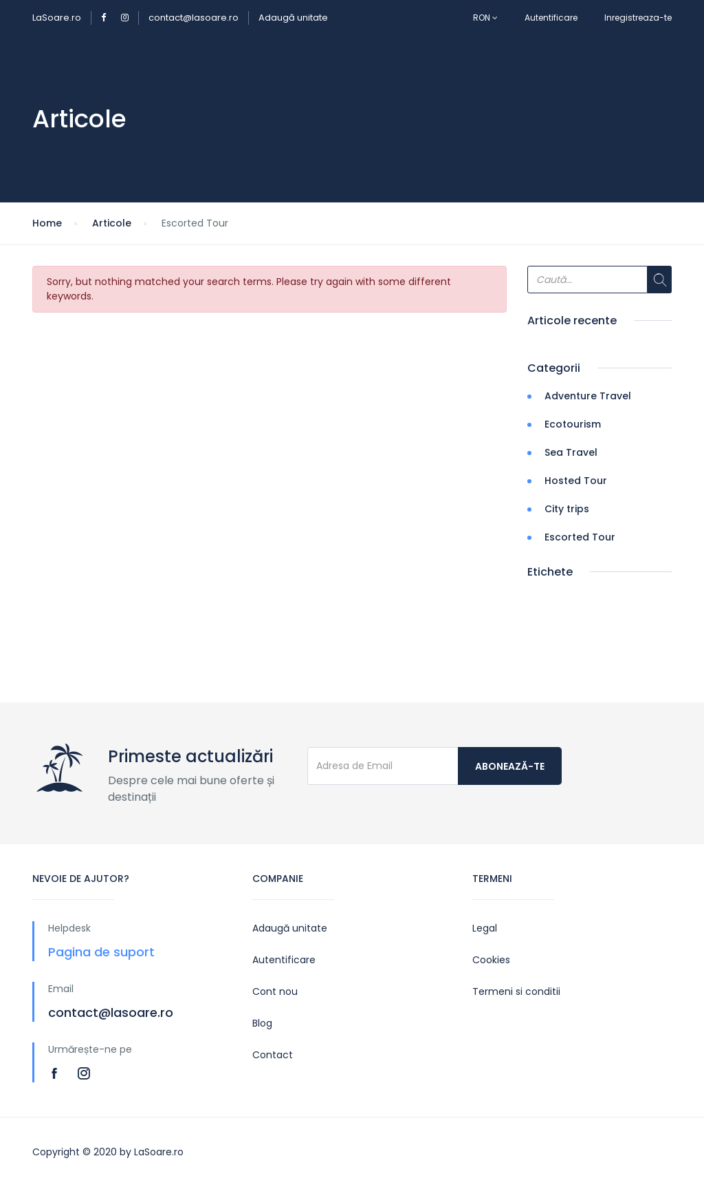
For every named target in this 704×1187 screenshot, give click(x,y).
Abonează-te (509, 766)
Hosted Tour (575, 480)
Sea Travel (570, 452)
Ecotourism (572, 424)
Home (47, 223)
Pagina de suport (101, 951)
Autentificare (551, 17)
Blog (262, 1023)
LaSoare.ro (56, 17)
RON (485, 17)
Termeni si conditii (516, 991)
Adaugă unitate (293, 17)
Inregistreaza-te (638, 17)
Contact (272, 1055)
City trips (566, 509)
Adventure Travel (587, 396)
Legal (484, 928)
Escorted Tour (579, 537)
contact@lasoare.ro (193, 17)
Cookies (491, 960)
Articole (111, 223)
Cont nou (275, 991)
